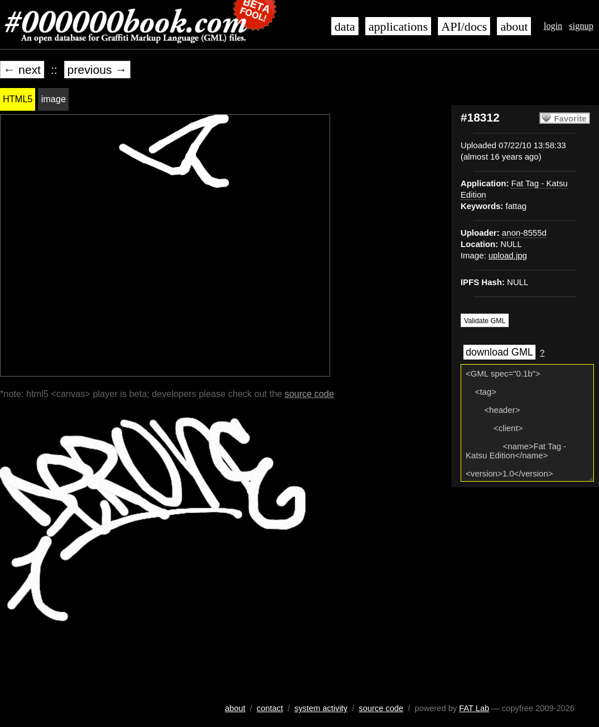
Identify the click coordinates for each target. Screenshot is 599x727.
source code (309, 394)
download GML (499, 352)
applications (398, 27)
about (514, 27)
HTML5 (17, 99)
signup (581, 26)
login (552, 26)
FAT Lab (474, 708)
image (53, 99)
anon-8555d (524, 232)
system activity (321, 708)
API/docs (464, 27)
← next (22, 69)
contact (270, 708)
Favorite (570, 118)
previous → (97, 69)
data (345, 27)
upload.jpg (507, 255)
